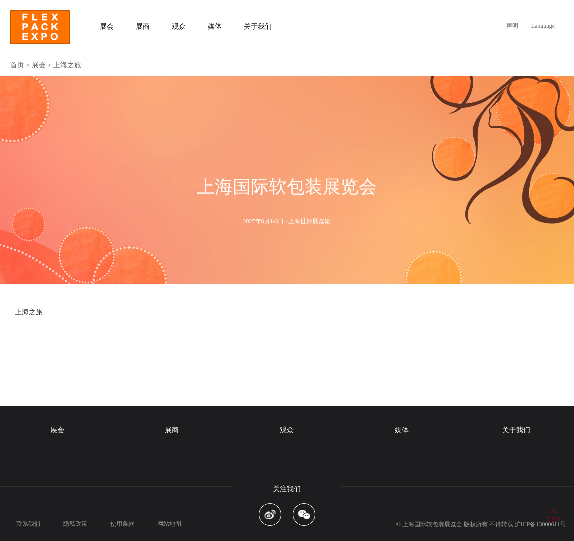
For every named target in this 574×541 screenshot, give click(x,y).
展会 (39, 65)
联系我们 (28, 524)
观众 (287, 430)
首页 (17, 65)
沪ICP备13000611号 (540, 524)
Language (543, 26)
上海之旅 (68, 65)
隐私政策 (76, 524)
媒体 (402, 430)
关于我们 (516, 430)
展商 (172, 430)
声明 (512, 26)
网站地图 (170, 524)
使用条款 (122, 524)
